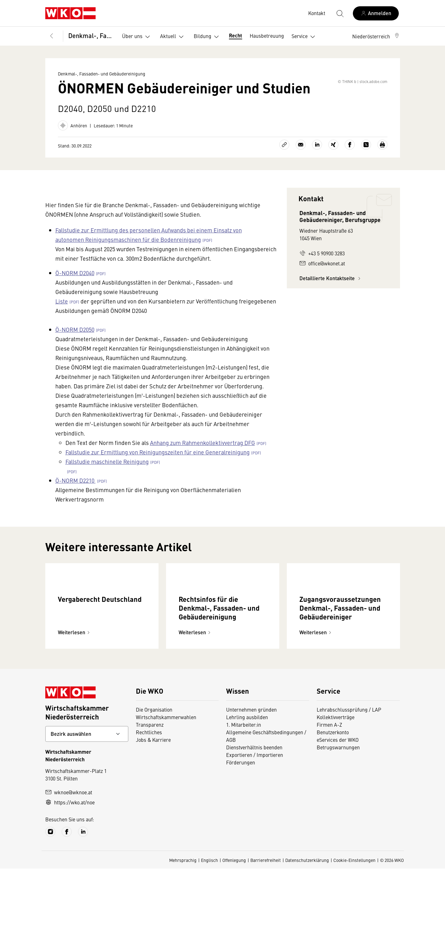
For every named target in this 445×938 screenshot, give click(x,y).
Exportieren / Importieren (254, 824)
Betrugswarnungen (338, 816)
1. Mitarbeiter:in (243, 794)
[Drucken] (382, 172)
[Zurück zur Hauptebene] (52, 36)
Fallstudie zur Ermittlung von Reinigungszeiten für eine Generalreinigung (157, 480)
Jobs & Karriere (153, 809)
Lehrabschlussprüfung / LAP (349, 778)
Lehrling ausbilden (247, 786)
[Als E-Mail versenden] (301, 172)
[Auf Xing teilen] (333, 172)
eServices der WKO (338, 809)
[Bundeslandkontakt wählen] (86, 803)
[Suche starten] (339, 13)
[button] (376, 36)
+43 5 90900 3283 (322, 280)
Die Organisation (154, 778)
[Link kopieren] (284, 172)
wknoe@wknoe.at (68, 861)
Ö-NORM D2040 (74, 300)
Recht (235, 35)
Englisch (209, 929)
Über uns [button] (137, 37)
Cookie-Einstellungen (354, 929)
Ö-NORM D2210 (75, 508)
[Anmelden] (376, 13)
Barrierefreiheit (265, 929)
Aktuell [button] (173, 37)
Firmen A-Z (329, 794)
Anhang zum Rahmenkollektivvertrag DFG (202, 470)
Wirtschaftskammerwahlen (166, 786)
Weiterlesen (75, 701)
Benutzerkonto (333, 801)
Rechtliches (149, 801)
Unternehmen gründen (251, 778)
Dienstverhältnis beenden (254, 816)
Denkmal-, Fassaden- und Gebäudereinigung (90, 35)
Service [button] (305, 37)
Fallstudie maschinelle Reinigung (107, 489)
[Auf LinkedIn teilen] (317, 172)
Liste (61, 329)
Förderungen (240, 831)
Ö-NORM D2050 (74, 357)
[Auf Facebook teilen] (350, 172)
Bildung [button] (207, 37)
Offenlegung (234, 929)
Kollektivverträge (335, 786)
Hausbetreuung (267, 35)
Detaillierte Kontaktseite (330, 305)
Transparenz (150, 794)
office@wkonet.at (322, 290)
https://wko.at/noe (70, 871)
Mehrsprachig (183, 929)
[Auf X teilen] (366, 172)
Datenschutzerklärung (307, 929)
